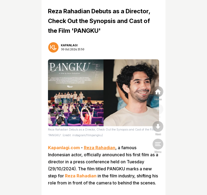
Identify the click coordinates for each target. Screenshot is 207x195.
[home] (158, 93)
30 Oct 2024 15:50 (72, 49)
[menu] (158, 146)
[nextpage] (158, 128)
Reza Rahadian (99, 147)
